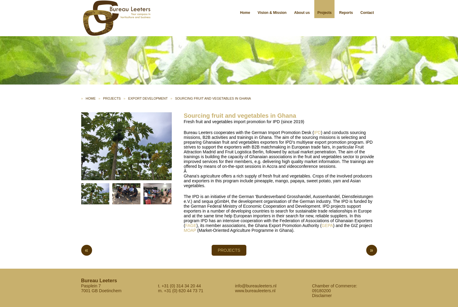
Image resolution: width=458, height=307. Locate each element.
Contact (367, 13)
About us (302, 13)
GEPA (327, 225)
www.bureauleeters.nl (255, 290)
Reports (346, 13)
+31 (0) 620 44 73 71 (183, 290)
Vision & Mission (272, 13)
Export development (148, 98)
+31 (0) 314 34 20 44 (181, 285)
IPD (317, 132)
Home (245, 13)
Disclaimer (322, 295)
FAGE (190, 225)
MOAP (190, 230)
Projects (324, 13)
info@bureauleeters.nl (256, 285)
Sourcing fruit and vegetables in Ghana (213, 98)
